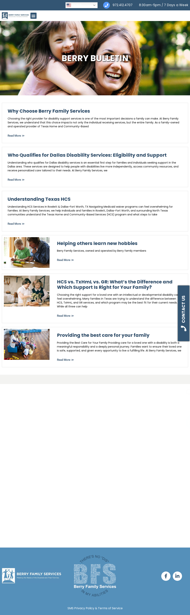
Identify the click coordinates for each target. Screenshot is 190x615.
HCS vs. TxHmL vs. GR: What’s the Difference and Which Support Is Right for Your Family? (115, 284)
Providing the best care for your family (103, 335)
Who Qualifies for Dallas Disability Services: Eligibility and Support (87, 155)
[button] (33, 16)
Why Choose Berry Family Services (49, 111)
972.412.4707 (122, 5)
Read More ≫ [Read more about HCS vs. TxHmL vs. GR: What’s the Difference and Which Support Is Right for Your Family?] (65, 315)
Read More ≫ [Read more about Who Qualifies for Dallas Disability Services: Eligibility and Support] (16, 179)
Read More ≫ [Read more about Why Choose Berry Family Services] (16, 135)
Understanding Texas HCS (39, 199)
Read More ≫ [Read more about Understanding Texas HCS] (16, 223)
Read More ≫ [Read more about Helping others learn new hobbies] (65, 260)
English (74, 5)
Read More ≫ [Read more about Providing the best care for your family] (65, 359)
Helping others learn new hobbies (97, 243)
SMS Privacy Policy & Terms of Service (95, 608)
